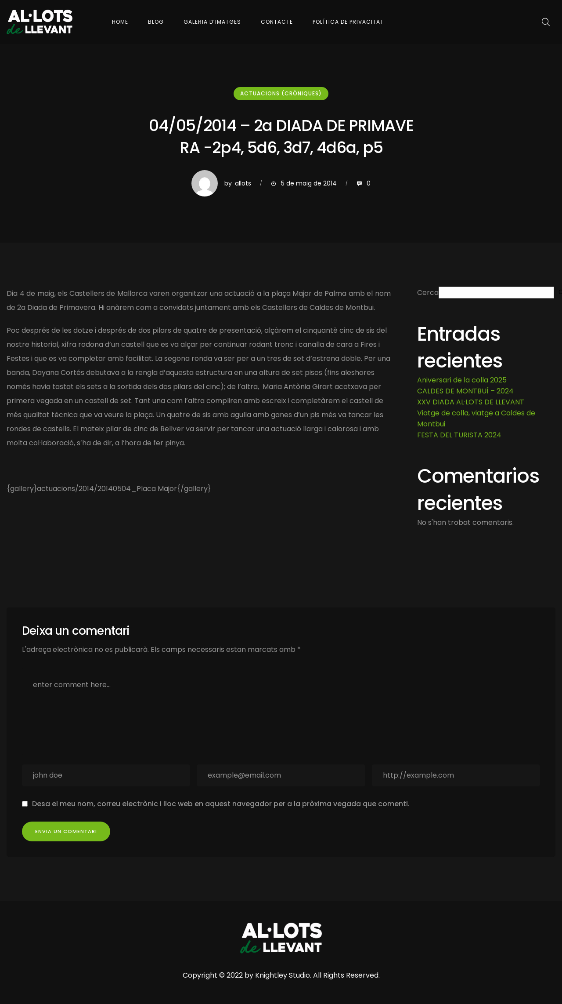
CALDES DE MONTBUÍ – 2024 (465, 391)
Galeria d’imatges (212, 21)
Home (120, 21)
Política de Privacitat (348, 21)
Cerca (428, 292)
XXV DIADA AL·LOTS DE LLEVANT (470, 402)
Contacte (277, 21)
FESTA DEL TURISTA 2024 (459, 435)
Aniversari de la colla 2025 (462, 380)
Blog (156, 21)
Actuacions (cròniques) (281, 93)
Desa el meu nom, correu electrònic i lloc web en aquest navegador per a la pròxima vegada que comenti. (221, 804)
